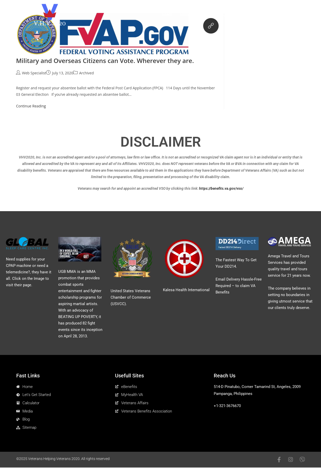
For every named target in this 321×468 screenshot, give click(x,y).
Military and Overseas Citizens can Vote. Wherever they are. (105, 60)
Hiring (186, 15)
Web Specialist (34, 72)
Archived (86, 72)
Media (271, 15)
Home (167, 15)
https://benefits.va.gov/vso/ (221, 188)
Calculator (245, 15)
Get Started (213, 15)
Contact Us (296, 15)
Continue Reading (33, 106)
